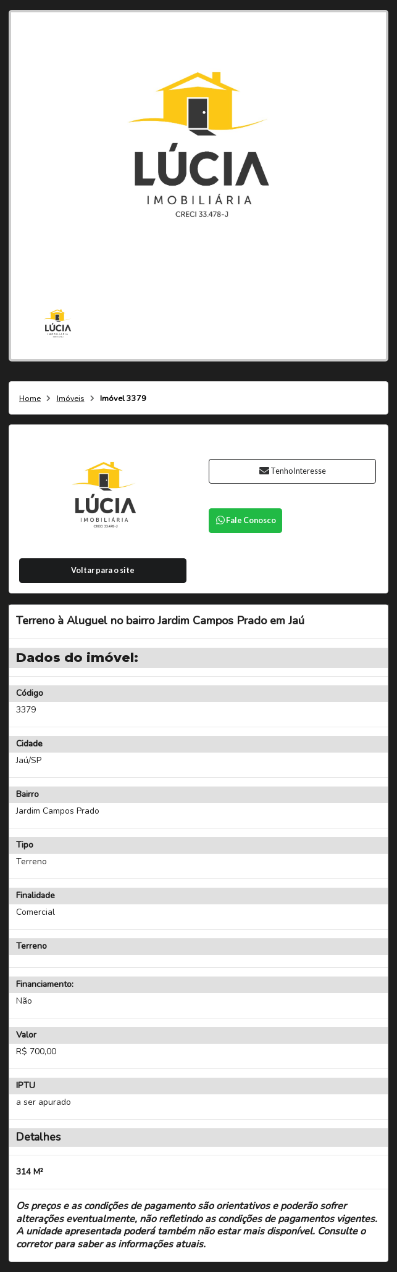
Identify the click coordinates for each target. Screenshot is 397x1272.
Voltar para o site (103, 570)
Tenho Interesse (292, 471)
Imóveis (71, 399)
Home (30, 399)
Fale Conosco (245, 520)
